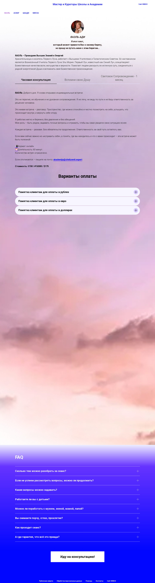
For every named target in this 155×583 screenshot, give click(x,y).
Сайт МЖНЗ (111, 581)
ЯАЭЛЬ (7, 13)
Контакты (99, 581)
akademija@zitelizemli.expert (67, 159)
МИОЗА (36, 13)
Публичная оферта (46, 581)
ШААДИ (26, 13)
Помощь (89, 581)
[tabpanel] (77, 128)
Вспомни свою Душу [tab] (77, 79)
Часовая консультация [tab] (36, 79)
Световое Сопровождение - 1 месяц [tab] (119, 78)
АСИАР (16, 13)
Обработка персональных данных (69, 581)
